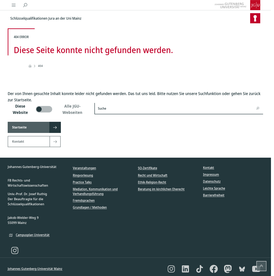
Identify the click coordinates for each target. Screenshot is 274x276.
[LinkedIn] (185, 269)
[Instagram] (15, 250)
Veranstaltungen (84, 168)
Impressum (211, 174)
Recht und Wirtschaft (152, 175)
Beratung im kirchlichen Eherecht (161, 189)
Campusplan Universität (33, 235)
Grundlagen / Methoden (90, 207)
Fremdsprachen (84, 200)
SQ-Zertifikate (147, 168)
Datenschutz (212, 181)
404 (40, 66)
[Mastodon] (228, 269)
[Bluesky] (242, 269)
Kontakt (208, 167)
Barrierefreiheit (213, 195)
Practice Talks (82, 182)
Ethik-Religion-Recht (152, 182)
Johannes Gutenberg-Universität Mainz (35, 268)
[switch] (49, 109)
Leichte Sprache (214, 188)
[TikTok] (200, 269)
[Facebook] (214, 269)
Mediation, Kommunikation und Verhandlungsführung (95, 191)
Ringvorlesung (83, 175)
